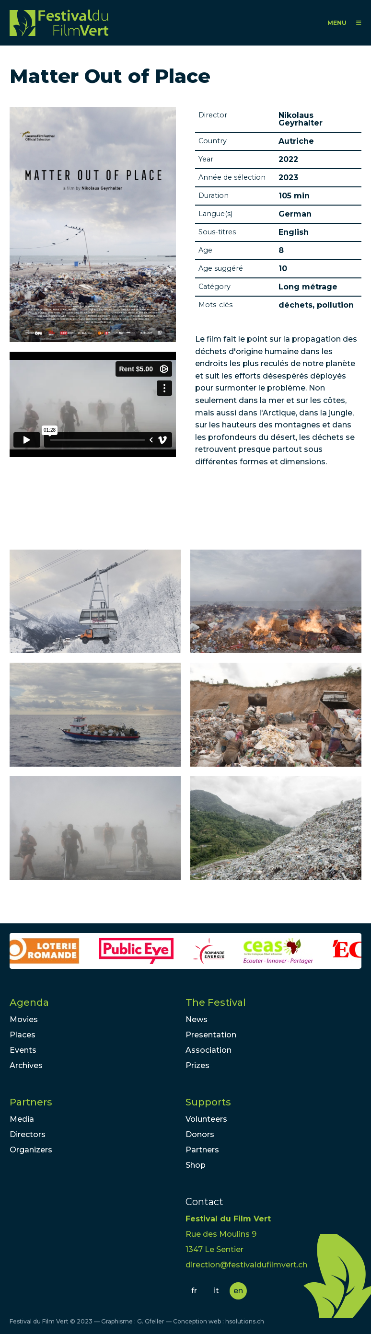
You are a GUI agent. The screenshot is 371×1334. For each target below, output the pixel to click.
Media (22, 1119)
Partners (31, 1102)
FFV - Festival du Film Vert (59, 23)
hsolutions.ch (244, 1321)
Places (22, 1034)
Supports (208, 1102)
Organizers (31, 1149)
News (197, 1019)
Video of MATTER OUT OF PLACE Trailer (93, 404)
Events (23, 1050)
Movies (24, 1019)
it (216, 1290)
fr (194, 1290)
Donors (200, 1134)
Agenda (29, 1002)
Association (209, 1050)
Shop (196, 1165)
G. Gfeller (150, 1321)
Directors (28, 1134)
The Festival (216, 1002)
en (238, 1290)
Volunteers (206, 1119)
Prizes (197, 1065)
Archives (26, 1065)
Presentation (211, 1034)
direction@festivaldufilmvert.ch (246, 1264)
